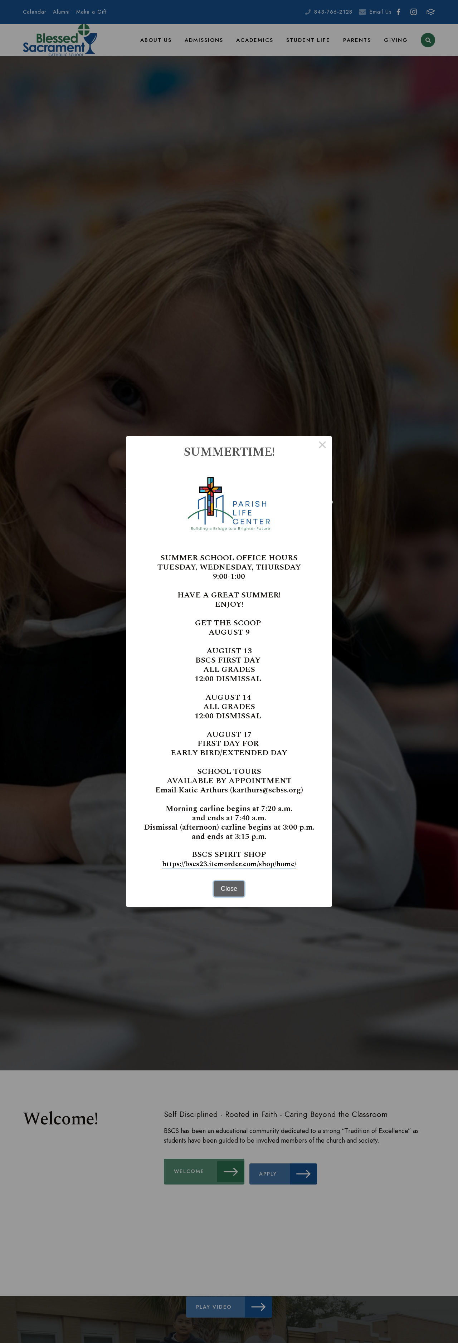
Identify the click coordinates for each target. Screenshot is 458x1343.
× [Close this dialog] (322, 446)
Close (229, 888)
